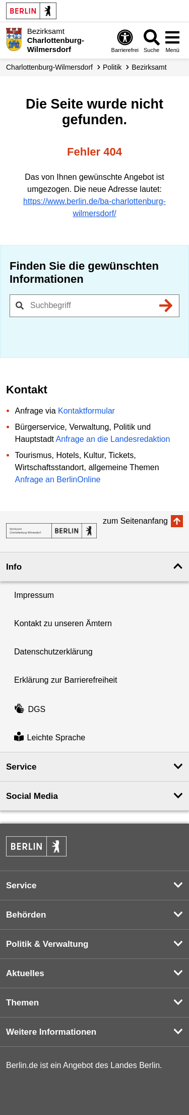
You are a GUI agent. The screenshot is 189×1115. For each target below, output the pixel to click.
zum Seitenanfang (135, 521)
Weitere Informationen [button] (51, 1032)
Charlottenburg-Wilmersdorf (49, 67)
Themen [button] (22, 1002)
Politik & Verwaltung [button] (47, 944)
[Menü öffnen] (172, 40)
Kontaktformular (86, 411)
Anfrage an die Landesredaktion (113, 439)
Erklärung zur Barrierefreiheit (65, 680)
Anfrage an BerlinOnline (58, 479)
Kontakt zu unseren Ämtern (63, 623)
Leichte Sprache (49, 737)
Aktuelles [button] (25, 973)
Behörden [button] (26, 915)
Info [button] (14, 567)
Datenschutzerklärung (53, 651)
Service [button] (21, 767)
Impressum (34, 595)
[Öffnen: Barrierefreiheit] (125, 40)
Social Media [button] (32, 796)
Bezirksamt (149, 67)
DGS (29, 709)
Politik (112, 67)
